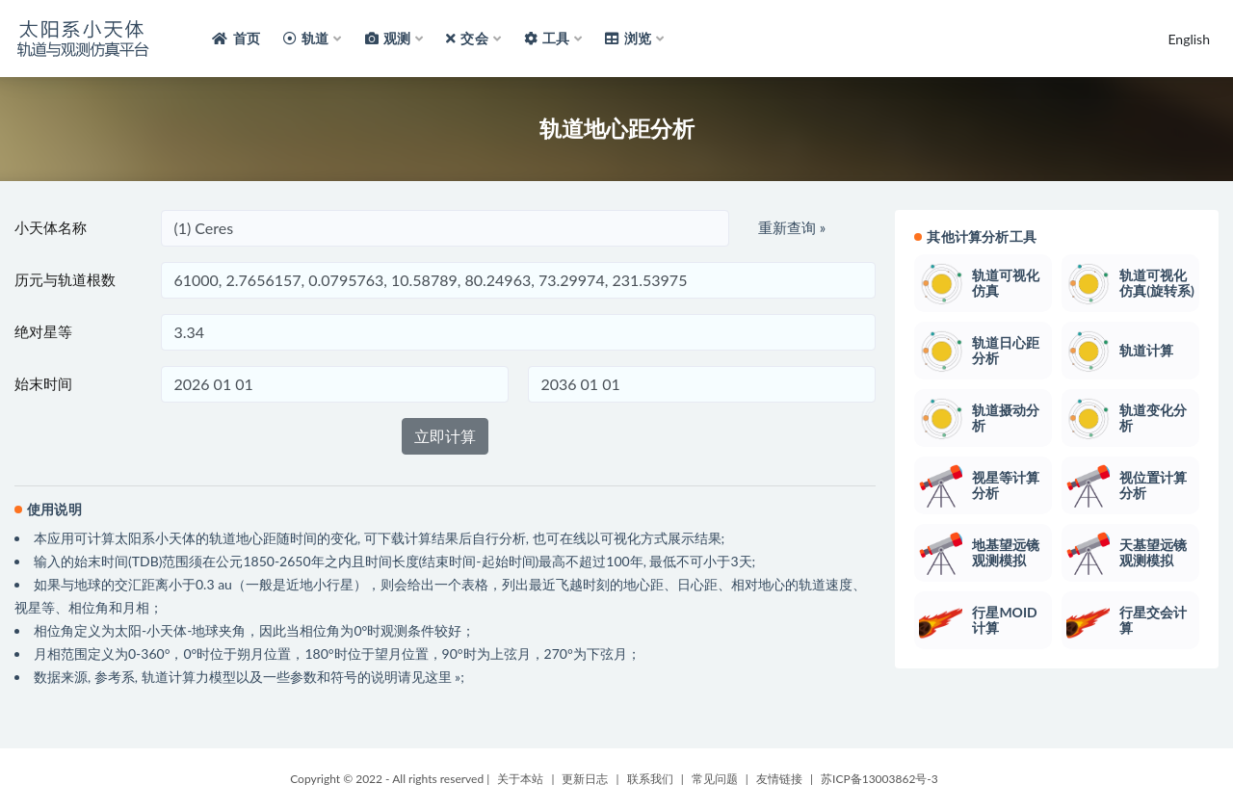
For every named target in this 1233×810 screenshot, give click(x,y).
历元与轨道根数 (65, 279)
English (1188, 39)
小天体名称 (50, 227)
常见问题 (715, 778)
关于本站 (520, 778)
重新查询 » (792, 227)
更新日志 (585, 778)
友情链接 (779, 778)
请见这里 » (429, 676)
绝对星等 (43, 331)
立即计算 (445, 436)
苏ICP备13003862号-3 (879, 778)
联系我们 (650, 778)
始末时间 (43, 383)
